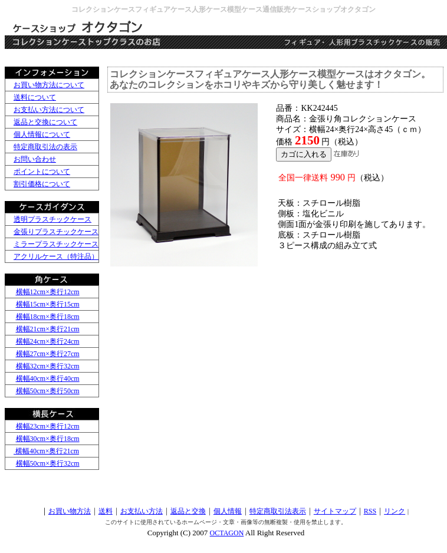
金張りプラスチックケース (56, 232)
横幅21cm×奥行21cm (48, 329)
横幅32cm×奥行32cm (48, 366)
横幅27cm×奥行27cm (48, 354)
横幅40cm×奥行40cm (48, 378)
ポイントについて (42, 171)
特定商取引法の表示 (45, 147)
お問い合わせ (35, 159)
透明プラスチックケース (52, 219)
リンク (394, 511)
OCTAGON (227, 533)
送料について (35, 97)
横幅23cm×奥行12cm (48, 426)
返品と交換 (188, 511)
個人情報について (42, 134)
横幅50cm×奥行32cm (48, 463)
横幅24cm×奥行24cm (48, 341)
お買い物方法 (69, 511)
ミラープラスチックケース (56, 244)
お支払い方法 (141, 511)
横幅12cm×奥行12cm (48, 292)
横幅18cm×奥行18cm (48, 316)
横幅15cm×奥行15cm (48, 304)
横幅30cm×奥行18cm (48, 438)
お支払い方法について (49, 110)
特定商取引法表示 (277, 511)
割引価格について (42, 184)
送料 (105, 511)
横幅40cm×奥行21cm (46, 451)
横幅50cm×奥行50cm (48, 391)
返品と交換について (45, 122)
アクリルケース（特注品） (56, 256)
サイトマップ (335, 511)
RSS (370, 511)
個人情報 (227, 511)
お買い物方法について (49, 85)
